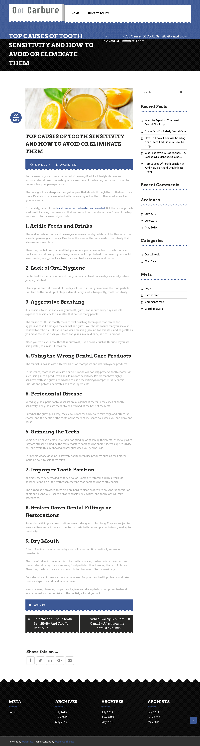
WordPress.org (154, 308)
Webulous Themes (64, 741)
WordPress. (28, 741)
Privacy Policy (98, 13)
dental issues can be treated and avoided (80, 208)
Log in (148, 288)
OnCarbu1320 (66, 164)
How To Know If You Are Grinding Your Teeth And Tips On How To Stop (165, 142)
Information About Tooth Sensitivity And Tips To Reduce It (48, 624)
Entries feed (152, 295)
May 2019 (151, 227)
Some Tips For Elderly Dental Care (165, 131)
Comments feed (154, 301)
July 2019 (150, 213)
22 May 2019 (40, 164)
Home (76, 13)
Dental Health (153, 254)
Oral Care (114, 36)
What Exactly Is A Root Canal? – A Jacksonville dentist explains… (111, 624)
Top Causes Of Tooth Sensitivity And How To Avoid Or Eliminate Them (164, 167)
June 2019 (151, 220)
